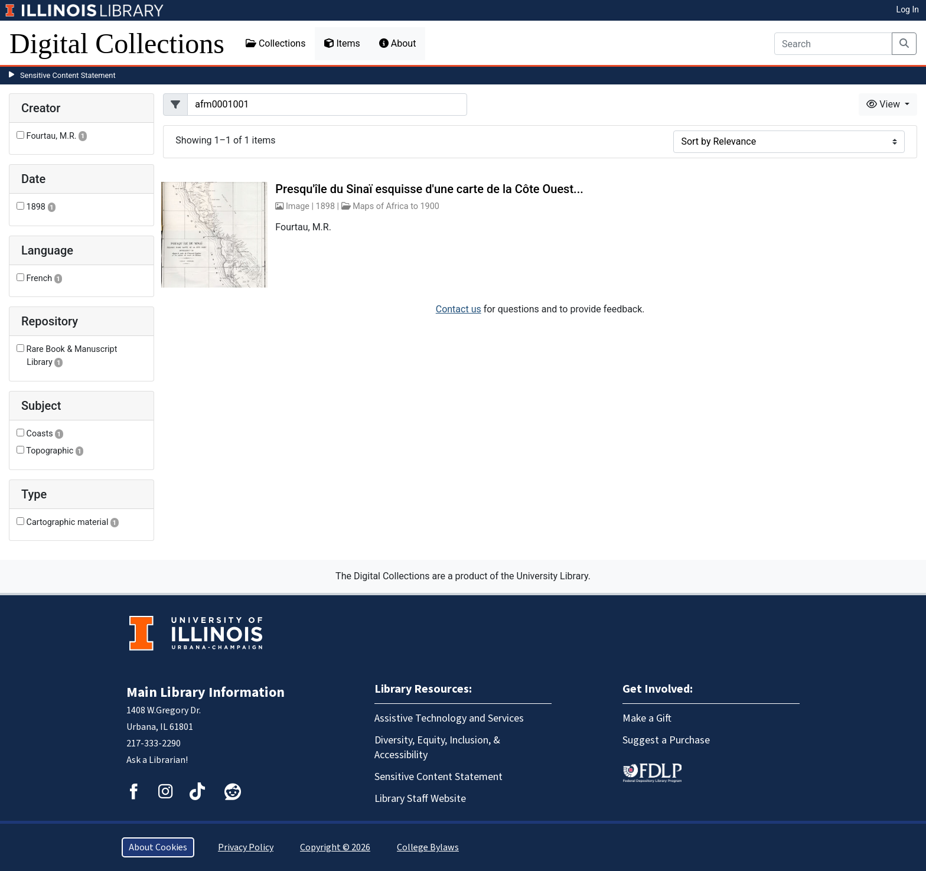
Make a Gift (646, 718)
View (884, 104)
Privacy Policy (245, 847)
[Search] (833, 43)
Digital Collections (116, 43)
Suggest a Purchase (666, 740)
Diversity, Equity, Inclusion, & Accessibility (437, 747)
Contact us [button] (458, 309)
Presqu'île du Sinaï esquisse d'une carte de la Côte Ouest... (429, 189)
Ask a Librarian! (157, 759)
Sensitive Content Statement (68, 75)
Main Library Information (205, 692)
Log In (907, 9)
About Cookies (158, 847)
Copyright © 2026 (335, 847)
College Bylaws (428, 847)
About (397, 43)
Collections (276, 43)
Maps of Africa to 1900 (396, 206)
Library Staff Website (420, 798)
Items (342, 43)
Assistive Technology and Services (449, 718)
